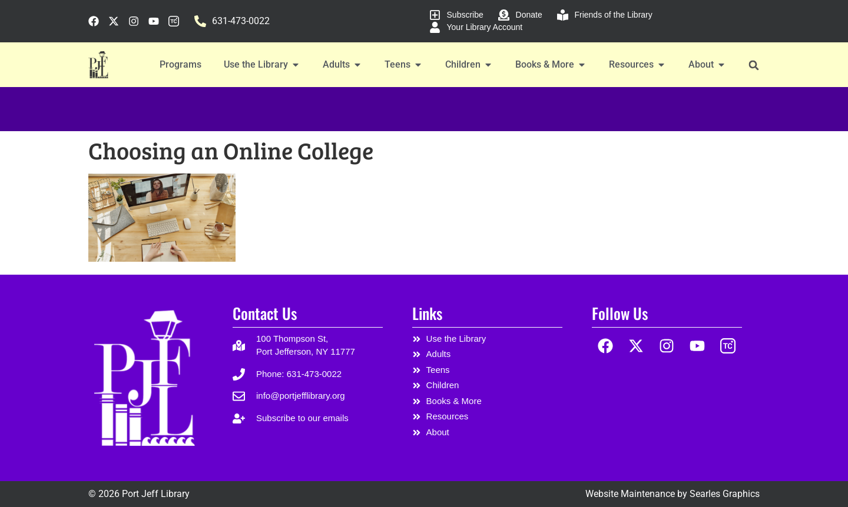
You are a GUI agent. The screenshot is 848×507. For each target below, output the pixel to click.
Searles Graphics (725, 493)
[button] (753, 65)
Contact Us (265, 313)
